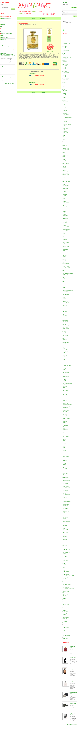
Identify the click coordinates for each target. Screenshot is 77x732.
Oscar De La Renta (66, 480)
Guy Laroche (64, 282)
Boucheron (64, 129)
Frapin (63, 250)
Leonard (64, 380)
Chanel (63, 162)
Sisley (63, 567)
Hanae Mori (64, 288)
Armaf (63, 86)
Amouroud (64, 68)
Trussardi (64, 599)
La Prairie (64, 368)
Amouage (64, 67)
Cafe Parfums (65, 144)
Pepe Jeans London (66, 498)
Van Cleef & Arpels (66, 611)
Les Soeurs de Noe (66, 384)
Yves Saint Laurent (66, 635)
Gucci (63, 278)
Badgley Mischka (65, 109)
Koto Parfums (65, 356)
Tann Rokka (64, 581)
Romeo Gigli (64, 536)
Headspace (64, 293)
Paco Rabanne (65, 483)
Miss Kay (64, 439)
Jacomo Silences (73, 703)
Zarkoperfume (65, 639)
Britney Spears (65, 131)
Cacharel (64, 142)
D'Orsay (63, 191)
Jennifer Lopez (65, 327)
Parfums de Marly (65, 489)
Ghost (63, 262)
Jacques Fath (65, 320)
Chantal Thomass (65, 163)
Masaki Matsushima (66, 419)
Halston (63, 287)
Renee (63, 524)
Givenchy (64, 269)
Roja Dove (64, 535)
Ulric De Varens (65, 602)
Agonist (63, 51)
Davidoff (64, 195)
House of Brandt (65, 302)
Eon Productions (65, 226)
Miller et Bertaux (65, 436)
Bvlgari (63, 135)
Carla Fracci (64, 146)
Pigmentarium (65, 505)
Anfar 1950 (64, 71)
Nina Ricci (64, 463)
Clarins (63, 177)
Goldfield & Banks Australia (67, 273)
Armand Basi (64, 87)
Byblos (63, 136)
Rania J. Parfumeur (66, 521)
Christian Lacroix (65, 173)
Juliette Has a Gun (65, 342)
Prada (63, 509)
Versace (64, 614)
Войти (13, 8)
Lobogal (63, 387)
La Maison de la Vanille (66, 365)
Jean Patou (64, 324)
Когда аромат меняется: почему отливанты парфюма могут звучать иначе (7, 55)
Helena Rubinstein (65, 294)
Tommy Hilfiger (65, 596)
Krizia (63, 358)
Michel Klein (64, 435)
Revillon (63, 526)
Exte (63, 236)
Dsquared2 (64, 206)
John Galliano (65, 334)
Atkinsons (64, 100)
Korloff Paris (64, 355)
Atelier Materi (64, 98)
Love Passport (65, 395)
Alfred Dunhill (64, 61)
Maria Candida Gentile (66, 417)
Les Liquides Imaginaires (67, 383)
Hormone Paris (65, 301)
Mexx (63, 432)
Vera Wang (64, 613)
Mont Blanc (64, 444)
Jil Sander (64, 331)
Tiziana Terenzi (65, 594)
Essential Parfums (65, 230)
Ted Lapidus (64, 583)
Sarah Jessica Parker (66, 552)
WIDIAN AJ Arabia (65, 627)
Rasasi (63, 522)
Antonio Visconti (65, 80)
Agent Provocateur (65, 50)
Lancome (64, 373)
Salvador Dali (64, 548)
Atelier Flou (64, 97)
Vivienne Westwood (66, 622)
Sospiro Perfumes (65, 571)
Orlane (63, 476)
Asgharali (64, 93)
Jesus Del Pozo (65, 329)
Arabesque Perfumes (66, 83)
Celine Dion (64, 157)
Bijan (63, 118)
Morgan (63, 448)
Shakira (63, 563)
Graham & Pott (65, 274)
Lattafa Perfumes (65, 376)
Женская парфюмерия (6, 16)
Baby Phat (64, 107)
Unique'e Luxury (65, 605)
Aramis (63, 85)
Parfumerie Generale (66, 487)
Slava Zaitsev (65, 568)
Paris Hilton (64, 493)
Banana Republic (65, 114)
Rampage (64, 518)
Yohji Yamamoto (65, 633)
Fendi (63, 240)
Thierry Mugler (65, 590)
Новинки (34, 18)
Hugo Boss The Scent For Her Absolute (73, 669)
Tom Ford (64, 595)
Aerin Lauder (64, 49)
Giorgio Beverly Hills (66, 267)
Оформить (74, 7)
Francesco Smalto (65, 246)
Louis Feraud (64, 393)
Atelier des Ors (65, 96)
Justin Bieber (64, 343)
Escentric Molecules (66, 229)
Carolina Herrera (65, 149)
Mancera (64, 408)
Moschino (64, 450)
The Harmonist (65, 585)
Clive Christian (65, 178)
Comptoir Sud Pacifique (66, 182)
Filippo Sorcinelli (65, 242)
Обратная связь (4, 37)
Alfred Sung (64, 62)
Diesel (63, 198)
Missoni (63, 440)
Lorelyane (64, 391)
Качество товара (50, 51)
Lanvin (63, 375)
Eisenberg (64, 211)
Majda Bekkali (65, 407)
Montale (63, 446)
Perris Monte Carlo (66, 500)
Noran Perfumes (65, 468)
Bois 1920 (64, 125)
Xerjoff (63, 630)
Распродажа (42, 18)
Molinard (64, 443)
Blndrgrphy (64, 121)
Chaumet (64, 166)
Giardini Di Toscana (66, 266)
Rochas (63, 533)
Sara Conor (64, 550)
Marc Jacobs (64, 411)
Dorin (63, 205)
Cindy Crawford (65, 175)
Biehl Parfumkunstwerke (67, 117)
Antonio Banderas (65, 78)
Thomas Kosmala (65, 591)
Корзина (64, 2)
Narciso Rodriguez (65, 456)
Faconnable (64, 239)
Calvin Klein (64, 145)
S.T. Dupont (64, 545)
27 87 (63, 40)
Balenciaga (64, 113)
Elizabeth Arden (65, 215)
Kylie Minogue (65, 360)
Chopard (64, 170)
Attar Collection (65, 101)
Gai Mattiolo (64, 255)
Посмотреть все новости (10, 83)
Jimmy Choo (64, 332)
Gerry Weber (64, 260)
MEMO (63, 426)
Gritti (63, 277)
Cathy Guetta (64, 155)
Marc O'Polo (64, 412)
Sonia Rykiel (64, 570)
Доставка (54, 60)
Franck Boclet (65, 247)
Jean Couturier (65, 321)
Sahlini (63, 546)
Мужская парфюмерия (6, 18)
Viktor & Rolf (64, 618)
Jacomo (63, 318)
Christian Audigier (65, 171)
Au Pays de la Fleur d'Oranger (68, 103)
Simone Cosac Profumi (66, 566)
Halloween (64, 286)
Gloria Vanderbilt (65, 271)
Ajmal (63, 53)
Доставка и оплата (5, 28)
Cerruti (63, 159)
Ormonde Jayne (65, 477)
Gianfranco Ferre (65, 263)
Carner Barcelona (65, 148)
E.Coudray (64, 210)
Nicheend (64, 461)
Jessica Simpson (65, 328)
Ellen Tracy (64, 221)
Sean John (64, 556)
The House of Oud (65, 587)
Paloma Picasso (65, 486)
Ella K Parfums (65, 218)
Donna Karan (64, 204)
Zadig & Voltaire (65, 638)
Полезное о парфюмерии (6, 33)
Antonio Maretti (65, 79)
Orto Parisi (64, 478)
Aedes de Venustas (66, 47)
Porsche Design (65, 508)
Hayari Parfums (65, 291)
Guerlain (64, 280)
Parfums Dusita (65, 490)
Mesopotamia (65, 430)
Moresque (64, 447)
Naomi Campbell (65, 454)
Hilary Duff (64, 298)
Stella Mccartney (65, 574)
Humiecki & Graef (65, 306)
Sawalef (63, 553)
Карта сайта (3, 39)
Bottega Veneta (65, 128)
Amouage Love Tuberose (73, 681)
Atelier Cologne (65, 94)
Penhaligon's (64, 497)
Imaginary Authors (65, 312)
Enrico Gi (64, 225)
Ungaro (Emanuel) (65, 604)
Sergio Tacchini (65, 560)
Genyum (64, 259)
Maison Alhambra (65, 401)
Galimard (64, 256)
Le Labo (64, 379)
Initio (63, 314)
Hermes (63, 297)
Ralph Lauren (65, 517)
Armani (63, 89)
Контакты (3, 26)
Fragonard (64, 245)
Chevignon (64, 167)
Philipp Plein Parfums (66, 501)
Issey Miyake (64, 315)
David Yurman (65, 194)
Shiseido (64, 564)
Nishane (64, 464)
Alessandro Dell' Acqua (66, 57)
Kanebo (63, 348)
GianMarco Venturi (65, 264)
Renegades (64, 525)
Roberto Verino (65, 532)
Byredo (63, 139)
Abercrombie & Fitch (66, 43)
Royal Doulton (65, 539)
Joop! (63, 338)
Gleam (63, 270)
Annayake (64, 75)
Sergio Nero (64, 559)
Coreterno (64, 184)
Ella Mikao (64, 219)
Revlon (63, 528)
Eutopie (63, 233)
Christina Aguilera (65, 174)
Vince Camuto (65, 621)
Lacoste (63, 369)
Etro (63, 232)
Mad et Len (64, 400)
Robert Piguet (65, 529)
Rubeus (63, 540)
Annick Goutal (65, 76)
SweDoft (64, 578)
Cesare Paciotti (65, 160)
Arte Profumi (64, 90)
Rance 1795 (34, 24)
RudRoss (64, 542)
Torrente (64, 598)
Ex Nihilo (64, 234)
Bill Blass (64, 120)
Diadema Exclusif (65, 197)
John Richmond (65, 335)
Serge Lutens (64, 557)
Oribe (63, 474)
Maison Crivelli (65, 403)
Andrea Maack (65, 69)
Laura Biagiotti (65, 377)
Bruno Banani (65, 132)
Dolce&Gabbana (65, 202)
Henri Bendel (64, 295)
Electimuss (64, 212)
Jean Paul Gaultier (65, 325)
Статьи (2, 35)
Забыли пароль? (3, 10)
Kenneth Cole (65, 351)
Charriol (63, 164)
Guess (63, 281)
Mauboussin (64, 421)
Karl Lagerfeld (65, 349)
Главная (3, 24)
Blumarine (64, 122)
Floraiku (63, 243)
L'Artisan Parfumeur (66, 364)
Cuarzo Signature (65, 188)
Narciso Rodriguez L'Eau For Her (73, 714)
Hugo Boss (64, 305)
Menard (63, 428)
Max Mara (64, 422)
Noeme (63, 467)
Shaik (63, 561)
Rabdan (63, 515)
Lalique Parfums (65, 372)
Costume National (65, 185)
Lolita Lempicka (65, 390)
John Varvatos (65, 336)
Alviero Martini (65, 64)
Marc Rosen (64, 414)
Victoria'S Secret (65, 617)
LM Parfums (64, 386)
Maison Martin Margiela (66, 406)
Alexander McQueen (66, 58)
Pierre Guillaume (65, 504)
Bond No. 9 (64, 127)
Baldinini (64, 111)
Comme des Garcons (66, 181)
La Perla (64, 366)
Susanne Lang (65, 577)
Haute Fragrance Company (67, 290)
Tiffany (63, 592)
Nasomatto (64, 457)
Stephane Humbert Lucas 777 (68, 575)
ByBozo (63, 138)
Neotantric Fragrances (66, 459)
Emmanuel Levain (65, 223)
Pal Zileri (64, 484)
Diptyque (64, 201)
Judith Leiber (64, 339)
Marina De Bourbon (66, 418)
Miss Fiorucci (64, 437)
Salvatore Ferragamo (66, 549)
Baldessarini (64, 110)
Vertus (63, 615)
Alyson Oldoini (65, 65)
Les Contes (64, 382)
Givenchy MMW (73, 657)
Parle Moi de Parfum (66, 494)
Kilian (63, 353)
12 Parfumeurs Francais (66, 37)
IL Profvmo (64, 311)
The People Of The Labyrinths (68, 588)
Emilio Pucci (64, 222)
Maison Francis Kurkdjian (67, 404)
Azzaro (63, 104)
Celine (63, 156)
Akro (63, 54)
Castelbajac (64, 153)
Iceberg (63, 310)
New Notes (64, 460)
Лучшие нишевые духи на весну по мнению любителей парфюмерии (7, 67)
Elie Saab (64, 214)
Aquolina (64, 82)
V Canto (64, 608)
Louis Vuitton (64, 394)
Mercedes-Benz (65, 429)
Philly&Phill (64, 502)
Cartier (63, 152)
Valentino (64, 610)
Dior (63, 199)
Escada (63, 228)
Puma (63, 512)
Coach (63, 180)
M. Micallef (64, 399)
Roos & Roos (64, 537)
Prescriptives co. (65, 511)
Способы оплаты (22, 60)
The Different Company (66, 584)
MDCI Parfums (65, 425)
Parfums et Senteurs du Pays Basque (69, 491)
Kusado (63, 359)
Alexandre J (64, 60)
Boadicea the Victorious (66, 124)
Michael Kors (64, 433)
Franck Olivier (65, 249)
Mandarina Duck (65, 410)
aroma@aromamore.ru (68, 25)
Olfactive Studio (65, 473)
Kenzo (63, 352)
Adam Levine (64, 46)
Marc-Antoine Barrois (66, 415)
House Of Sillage (65, 304)
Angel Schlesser (65, 72)
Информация (4, 31)
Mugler (63, 451)
